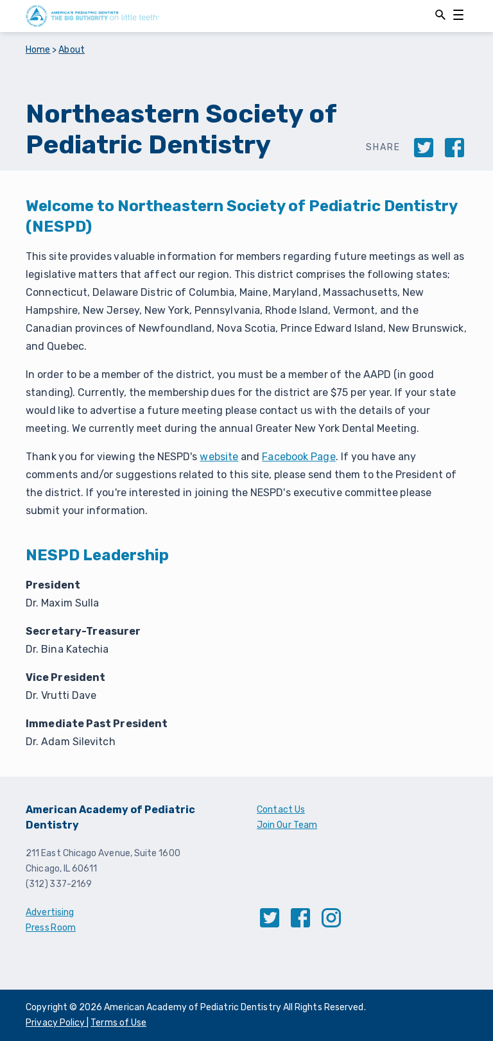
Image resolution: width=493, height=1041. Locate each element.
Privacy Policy (56, 1022)
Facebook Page (298, 457)
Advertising (50, 912)
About (71, 49)
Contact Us (281, 809)
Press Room (51, 927)
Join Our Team (287, 825)
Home (38, 49)
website (219, 457)
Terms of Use (118, 1022)
